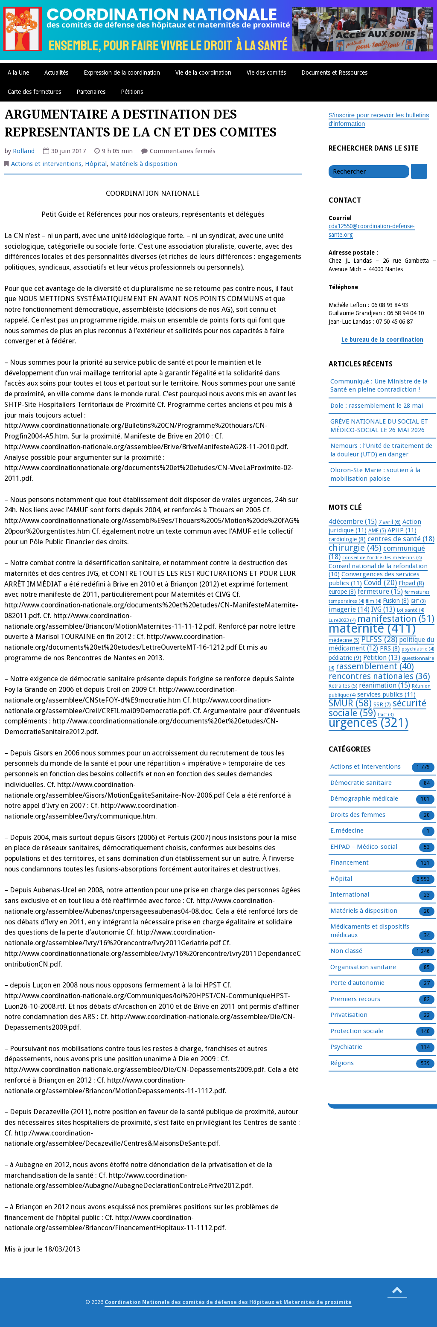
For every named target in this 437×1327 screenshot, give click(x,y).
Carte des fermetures (34, 91)
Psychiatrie (346, 1047)
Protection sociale (356, 1031)
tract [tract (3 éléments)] (386, 714)
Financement (349, 863)
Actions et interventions (46, 164)
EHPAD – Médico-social (363, 847)
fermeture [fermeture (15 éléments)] (380, 591)
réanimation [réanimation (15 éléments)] (384, 685)
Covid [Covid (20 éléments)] (380, 582)
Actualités (56, 72)
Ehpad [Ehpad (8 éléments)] (411, 583)
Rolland (24, 151)
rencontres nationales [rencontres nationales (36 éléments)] (379, 676)
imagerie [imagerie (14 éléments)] (349, 609)
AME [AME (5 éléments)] (377, 531)
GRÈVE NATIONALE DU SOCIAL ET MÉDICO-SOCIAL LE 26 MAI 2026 (379, 426)
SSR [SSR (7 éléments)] (382, 704)
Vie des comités (266, 72)
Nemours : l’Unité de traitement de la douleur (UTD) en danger (381, 450)
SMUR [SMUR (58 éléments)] (350, 703)
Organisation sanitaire (363, 967)
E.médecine (347, 831)
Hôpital (96, 164)
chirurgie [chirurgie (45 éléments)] (355, 548)
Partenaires (90, 91)
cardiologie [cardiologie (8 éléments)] (347, 539)
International (349, 895)
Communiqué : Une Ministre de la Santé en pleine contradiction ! (379, 385)
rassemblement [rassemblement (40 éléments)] (375, 666)
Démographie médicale (364, 799)
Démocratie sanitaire (361, 783)
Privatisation (348, 1015)
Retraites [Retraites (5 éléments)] (343, 686)
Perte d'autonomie (357, 983)
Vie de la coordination (203, 72)
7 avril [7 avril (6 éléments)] (390, 522)
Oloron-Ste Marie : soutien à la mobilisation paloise (375, 474)
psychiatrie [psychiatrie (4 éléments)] (418, 649)
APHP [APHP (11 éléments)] (402, 530)
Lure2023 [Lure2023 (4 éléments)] (342, 620)
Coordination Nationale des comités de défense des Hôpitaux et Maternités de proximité (228, 1302)
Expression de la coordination (122, 72)
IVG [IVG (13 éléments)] (383, 609)
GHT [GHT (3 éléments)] (418, 601)
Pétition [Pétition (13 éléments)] (381, 657)
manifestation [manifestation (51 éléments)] (395, 618)
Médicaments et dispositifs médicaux (369, 931)
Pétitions (132, 91)
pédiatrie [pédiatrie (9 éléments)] (345, 657)
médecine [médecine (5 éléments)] (344, 640)
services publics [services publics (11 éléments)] (386, 694)
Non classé (346, 951)
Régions (342, 1063)
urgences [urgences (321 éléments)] (368, 723)
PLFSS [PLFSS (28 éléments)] (379, 639)
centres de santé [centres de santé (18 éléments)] (400, 538)
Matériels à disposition (143, 164)
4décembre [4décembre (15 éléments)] (353, 521)
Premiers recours (355, 999)
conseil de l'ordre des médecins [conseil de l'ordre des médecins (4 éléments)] (382, 557)
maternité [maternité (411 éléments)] (372, 628)
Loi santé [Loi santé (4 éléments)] (410, 610)
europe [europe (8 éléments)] (342, 591)
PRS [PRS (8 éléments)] (390, 648)
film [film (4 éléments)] (373, 601)
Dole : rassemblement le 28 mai (376, 405)
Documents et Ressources (334, 72)
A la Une (18, 72)
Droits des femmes (357, 815)
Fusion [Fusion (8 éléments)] (396, 600)
